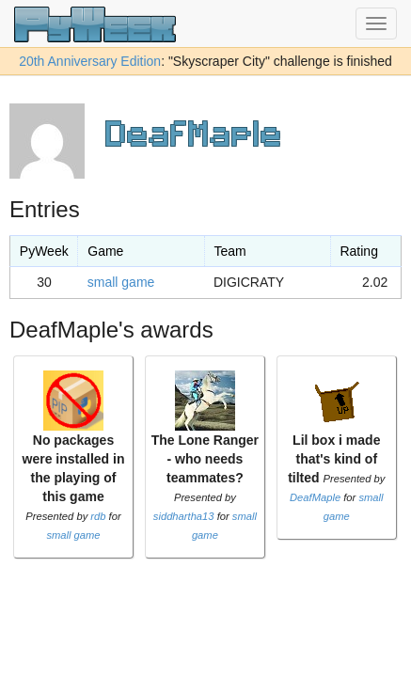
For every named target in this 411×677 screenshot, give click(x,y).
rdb (97, 516)
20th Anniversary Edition (90, 61)
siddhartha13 (183, 516)
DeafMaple (315, 497)
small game (121, 282)
